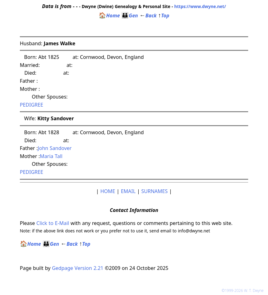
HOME (107, 191)
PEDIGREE (31, 104)
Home (109, 15)
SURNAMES (154, 191)
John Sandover (55, 148)
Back (148, 15)
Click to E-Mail (52, 223)
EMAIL (128, 191)
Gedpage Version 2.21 (77, 268)
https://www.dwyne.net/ (200, 6)
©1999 (244, 290)
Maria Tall (51, 156)
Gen (129, 15)
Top (163, 15)
